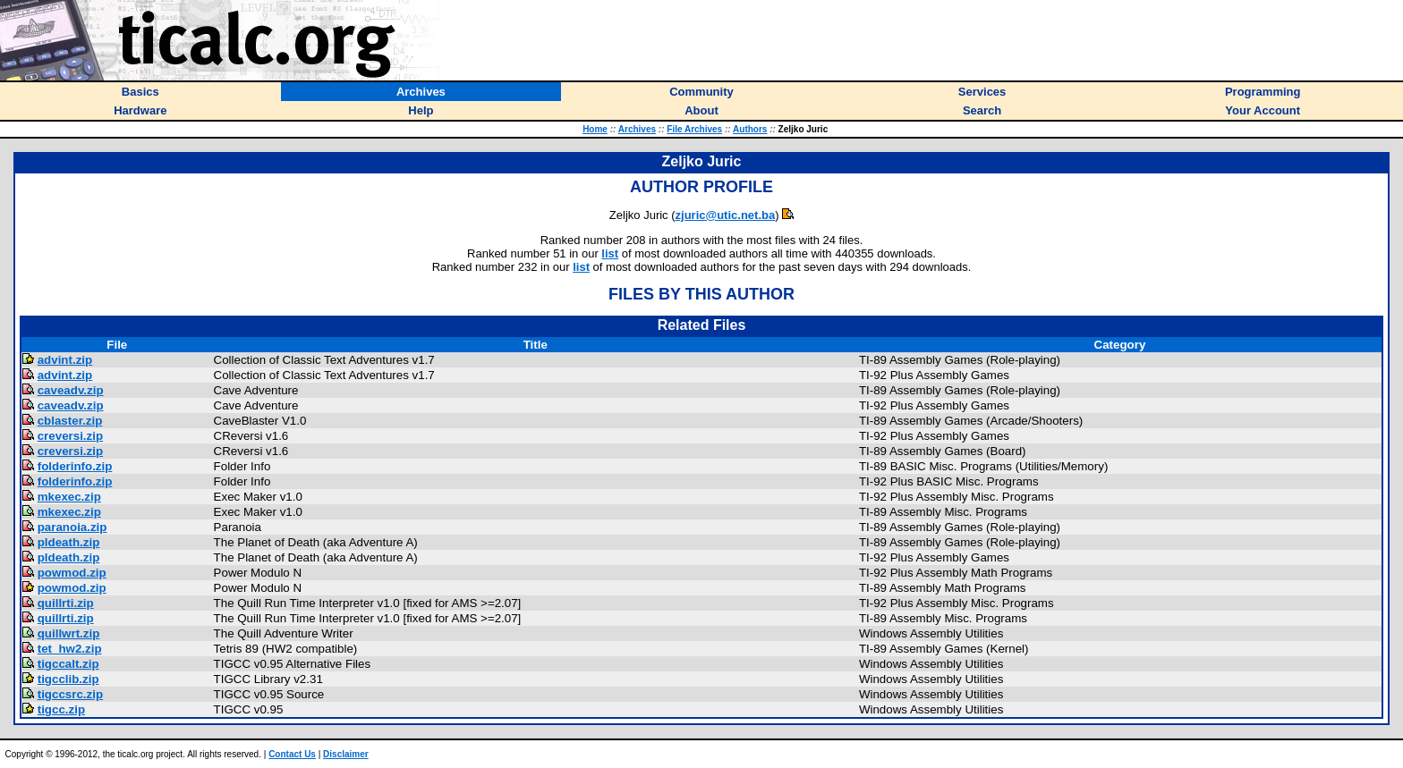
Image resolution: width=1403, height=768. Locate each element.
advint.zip (65, 360)
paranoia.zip (72, 527)
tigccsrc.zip (70, 694)
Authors (750, 129)
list (609, 253)
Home (595, 129)
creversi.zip (70, 436)
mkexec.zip (69, 496)
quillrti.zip (66, 603)
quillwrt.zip (69, 633)
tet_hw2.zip (70, 648)
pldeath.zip (69, 542)
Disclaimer (346, 754)
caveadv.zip (71, 390)
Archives (637, 129)
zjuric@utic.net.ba (726, 215)
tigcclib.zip (68, 679)
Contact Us (292, 754)
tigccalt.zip (68, 664)
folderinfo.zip (75, 466)
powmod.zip (72, 572)
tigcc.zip (61, 709)
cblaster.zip (70, 420)
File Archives (694, 129)
